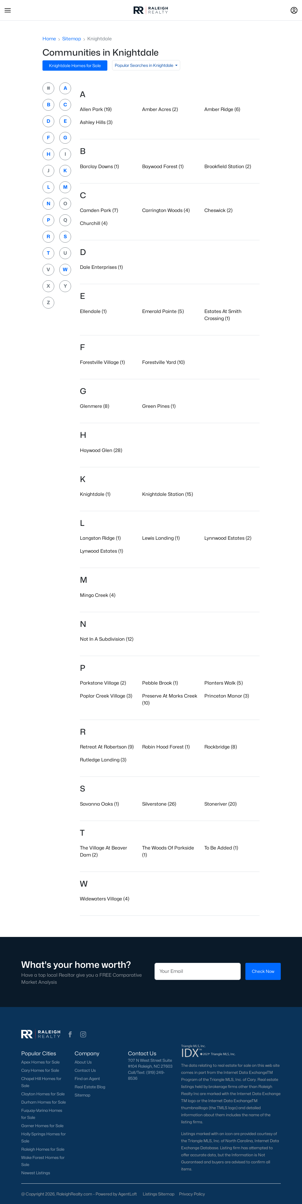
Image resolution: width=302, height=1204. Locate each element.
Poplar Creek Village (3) (106, 696)
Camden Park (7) (99, 210)
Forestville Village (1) (102, 362)
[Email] (198, 971)
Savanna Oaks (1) (99, 804)
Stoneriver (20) (220, 804)
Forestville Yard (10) (163, 362)
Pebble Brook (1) (160, 683)
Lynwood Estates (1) (101, 551)
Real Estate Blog (90, 1086)
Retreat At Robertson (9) (107, 747)
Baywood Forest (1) (162, 166)
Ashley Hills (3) (96, 122)
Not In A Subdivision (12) (106, 639)
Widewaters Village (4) (104, 899)
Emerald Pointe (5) (163, 311)
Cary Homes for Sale (40, 1070)
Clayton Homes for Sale (43, 1094)
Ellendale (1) (93, 311)
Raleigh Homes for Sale (42, 1149)
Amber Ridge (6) (222, 109)
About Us (83, 1062)
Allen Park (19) (95, 109)
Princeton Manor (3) (226, 696)
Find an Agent (87, 1078)
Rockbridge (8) (220, 747)
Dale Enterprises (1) (101, 267)
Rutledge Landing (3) (103, 760)
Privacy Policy (192, 1193)
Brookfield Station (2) (227, 166)
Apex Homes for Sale (40, 1062)
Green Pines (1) (158, 406)
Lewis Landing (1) (161, 538)
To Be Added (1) (221, 848)
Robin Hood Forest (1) (166, 747)
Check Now (263, 971)
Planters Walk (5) (223, 683)
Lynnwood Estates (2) (227, 538)
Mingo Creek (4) (97, 595)
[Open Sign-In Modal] (294, 10)
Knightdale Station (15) (167, 494)
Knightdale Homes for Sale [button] (75, 65)
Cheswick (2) (218, 210)
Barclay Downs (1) (99, 166)
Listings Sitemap (158, 1193)
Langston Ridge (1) (100, 538)
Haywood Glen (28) (101, 450)
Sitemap (71, 39)
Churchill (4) (93, 223)
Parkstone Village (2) (103, 683)
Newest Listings (35, 1172)
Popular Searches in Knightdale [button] (144, 65)
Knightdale (99, 39)
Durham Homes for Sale (43, 1102)
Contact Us (85, 1070)
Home (49, 39)
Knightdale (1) (95, 494)
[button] (7, 10)
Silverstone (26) (159, 804)
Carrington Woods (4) (166, 210)
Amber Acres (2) (160, 109)
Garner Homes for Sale (42, 1125)
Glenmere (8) (94, 406)
